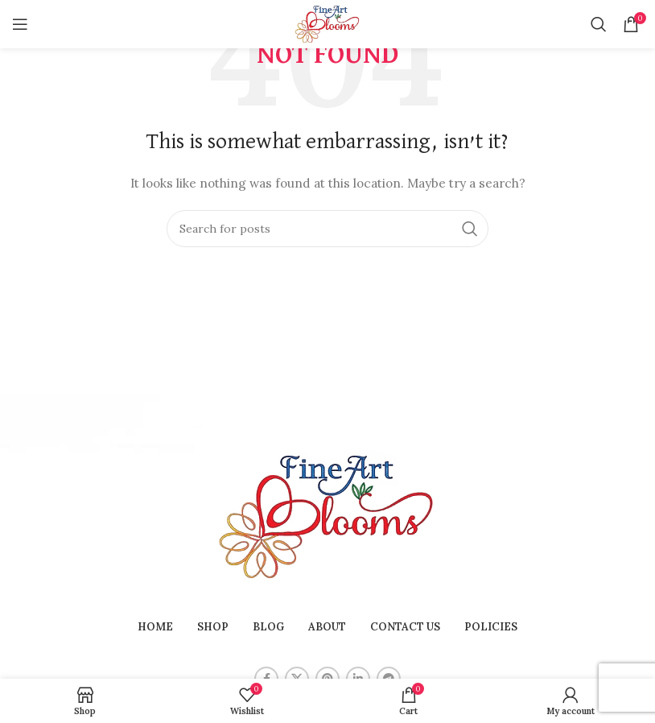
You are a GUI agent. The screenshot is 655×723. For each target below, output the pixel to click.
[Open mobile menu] (20, 24)
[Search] (599, 24)
